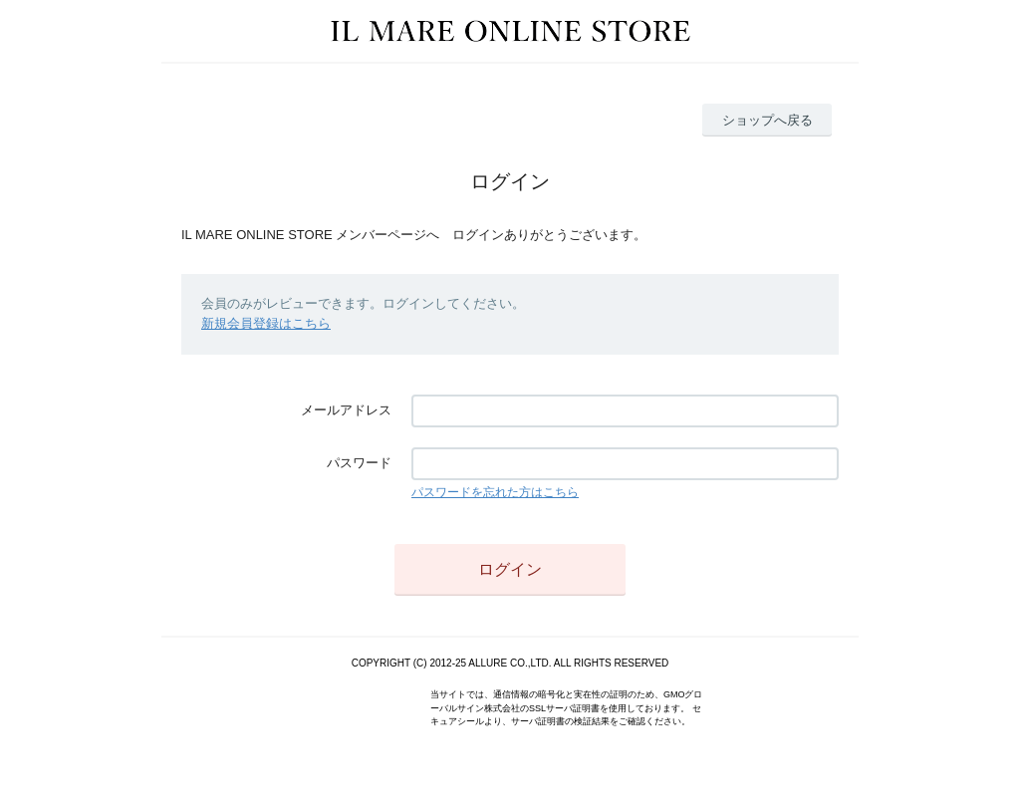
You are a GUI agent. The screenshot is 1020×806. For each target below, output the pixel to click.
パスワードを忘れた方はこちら (495, 492)
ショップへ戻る (767, 120)
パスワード (359, 462)
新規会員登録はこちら (266, 323)
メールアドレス (346, 410)
